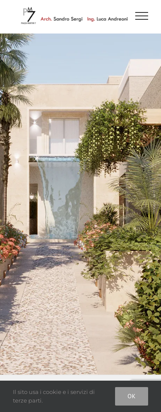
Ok (132, 396)
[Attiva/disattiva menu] (142, 16)
